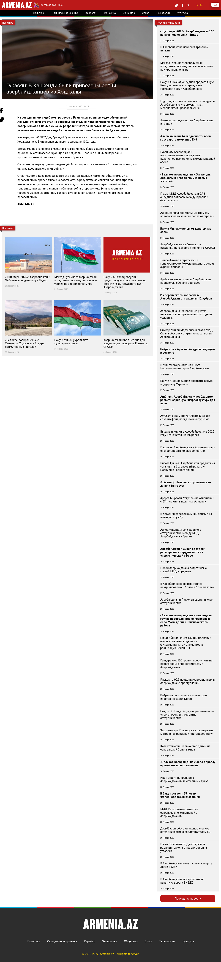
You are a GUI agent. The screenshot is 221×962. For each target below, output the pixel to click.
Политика (33, 941)
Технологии (167, 941)
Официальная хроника (62, 941)
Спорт (148, 941)
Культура (188, 941)
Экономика (109, 941)
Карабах (89, 941)
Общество (131, 941)
